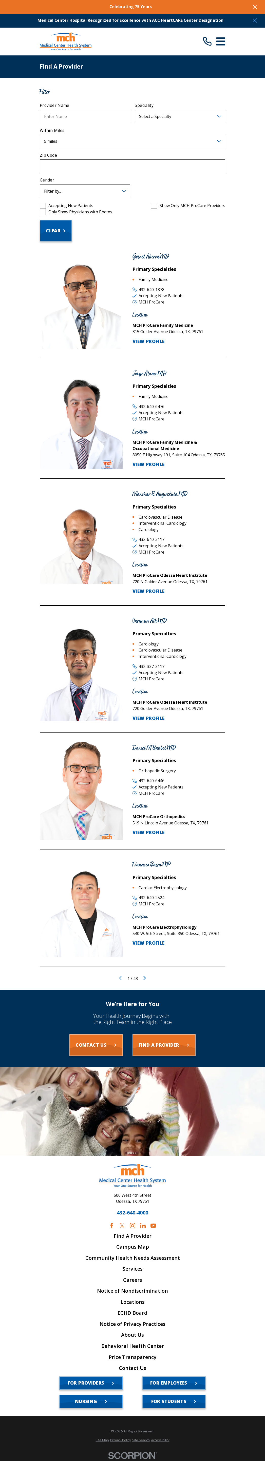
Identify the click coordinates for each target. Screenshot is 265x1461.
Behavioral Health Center (132, 1346)
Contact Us (132, 1368)
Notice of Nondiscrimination (132, 1290)
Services (133, 1268)
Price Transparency (133, 1357)
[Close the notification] (255, 7)
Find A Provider (133, 1236)
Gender (47, 180)
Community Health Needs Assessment (132, 1258)
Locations (133, 1302)
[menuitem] (102, 1440)
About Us (132, 1334)
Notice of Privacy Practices (132, 1324)
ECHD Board (132, 1312)
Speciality (144, 105)
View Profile (148, 341)
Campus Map (132, 1246)
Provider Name (54, 105)
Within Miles (52, 130)
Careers (132, 1280)
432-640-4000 (132, 1212)
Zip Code (48, 155)
